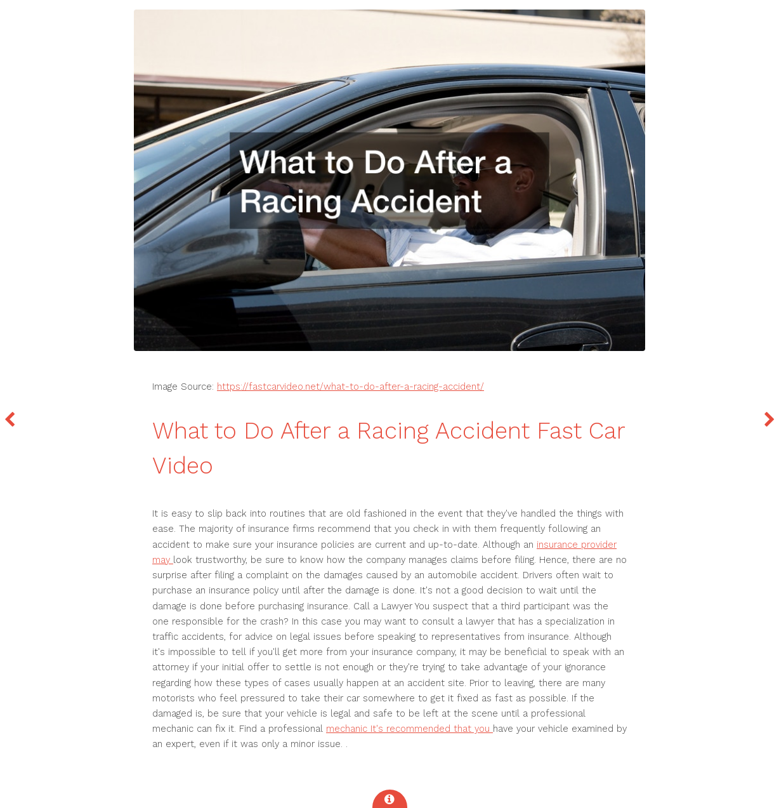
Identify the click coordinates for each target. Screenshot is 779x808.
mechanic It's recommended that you (409, 728)
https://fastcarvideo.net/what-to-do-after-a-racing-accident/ (350, 386)
